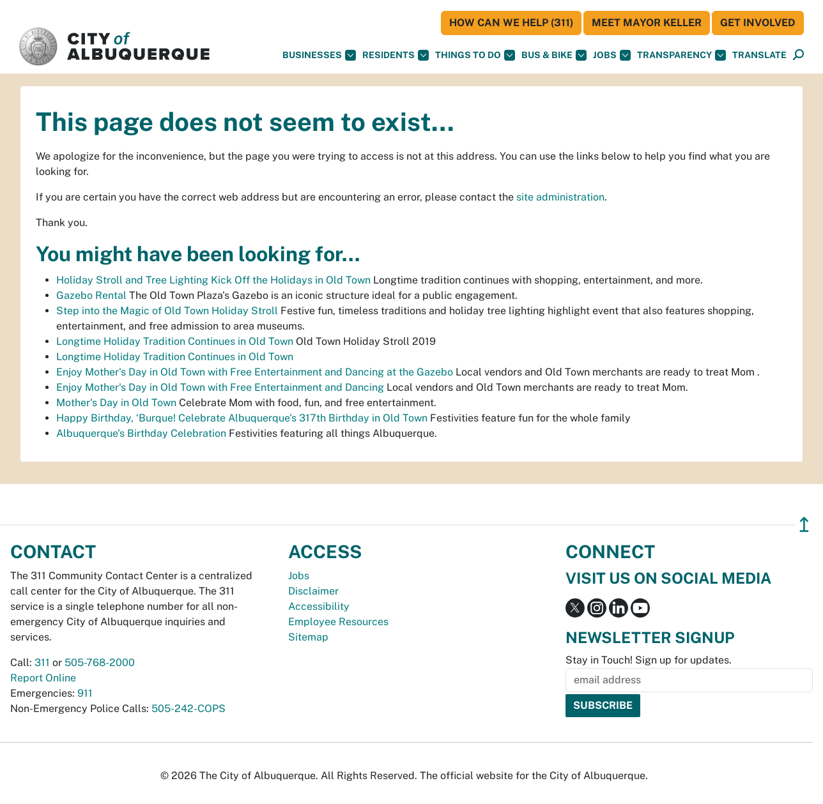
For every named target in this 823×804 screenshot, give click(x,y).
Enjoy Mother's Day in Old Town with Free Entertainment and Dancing (220, 387)
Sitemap (308, 637)
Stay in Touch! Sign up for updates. (648, 660)
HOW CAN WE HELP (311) (511, 23)
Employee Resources (338, 622)
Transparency (681, 55)
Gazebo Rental (91, 295)
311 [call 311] (42, 662)
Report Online (43, 678)
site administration (560, 197)
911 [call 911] (85, 693)
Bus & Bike (554, 55)
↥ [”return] (804, 524)
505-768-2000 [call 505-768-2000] (100, 662)
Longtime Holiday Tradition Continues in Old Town (174, 341)
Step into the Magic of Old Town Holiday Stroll (167, 311)
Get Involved (758, 23)
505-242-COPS (188, 708)
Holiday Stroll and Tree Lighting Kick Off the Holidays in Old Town (213, 280)
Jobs (612, 55)
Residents (395, 55)
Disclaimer (313, 591)
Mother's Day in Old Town (116, 403)
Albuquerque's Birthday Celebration (141, 433)
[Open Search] (798, 55)
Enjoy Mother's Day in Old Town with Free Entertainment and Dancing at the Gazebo (254, 372)
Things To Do (475, 55)
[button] (759, 55)
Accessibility (319, 606)
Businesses (319, 55)
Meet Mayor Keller (647, 23)
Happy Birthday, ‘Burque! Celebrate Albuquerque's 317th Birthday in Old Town (241, 418)
